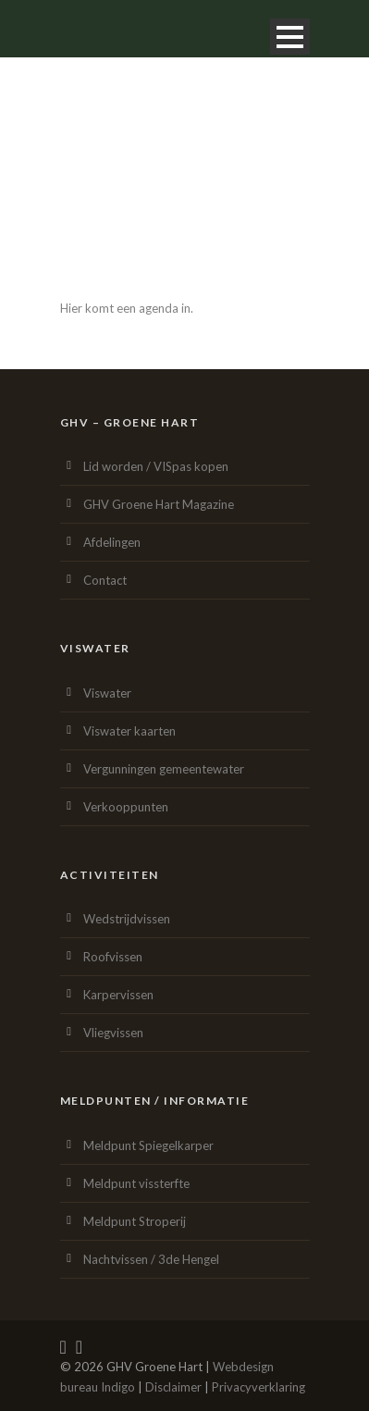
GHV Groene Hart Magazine (158, 504)
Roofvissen (112, 956)
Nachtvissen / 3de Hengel (151, 1259)
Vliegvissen (113, 1032)
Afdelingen (112, 542)
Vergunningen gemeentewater (163, 768)
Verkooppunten (125, 806)
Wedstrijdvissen (126, 918)
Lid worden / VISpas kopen (155, 466)
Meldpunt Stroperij (134, 1221)
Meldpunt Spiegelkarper (148, 1145)
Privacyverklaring (258, 1387)
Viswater (107, 693)
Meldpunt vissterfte (136, 1183)
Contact (105, 580)
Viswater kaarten (129, 731)
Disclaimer (173, 1387)
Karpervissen (118, 994)
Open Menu (290, 37)
